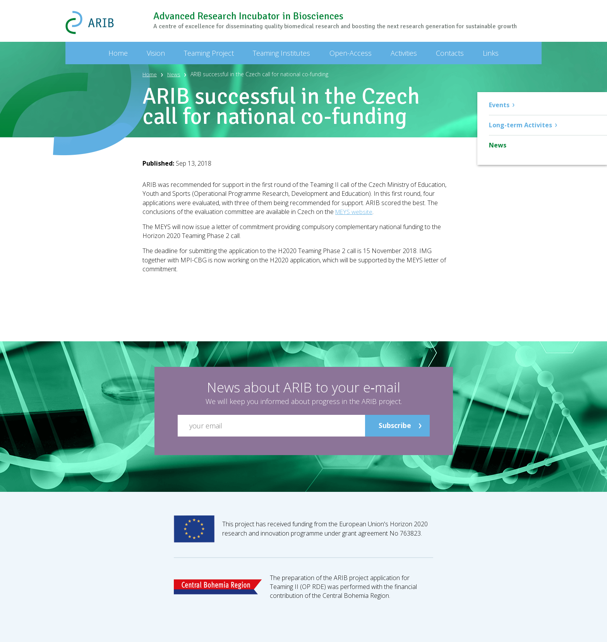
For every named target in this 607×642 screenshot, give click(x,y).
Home (150, 74)
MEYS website (354, 211)
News (175, 74)
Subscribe (394, 425)
